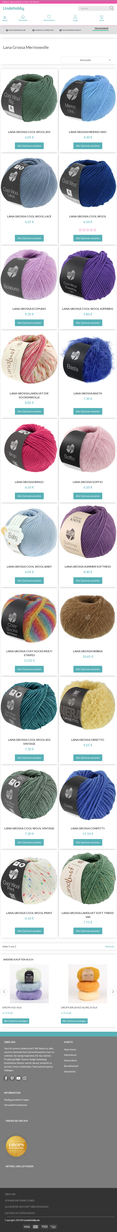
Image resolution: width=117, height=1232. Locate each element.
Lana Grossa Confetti (88, 828)
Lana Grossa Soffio (88, 482)
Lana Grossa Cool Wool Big (29, 132)
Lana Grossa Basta (88, 393)
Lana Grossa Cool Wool (87, 216)
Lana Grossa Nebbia (88, 651)
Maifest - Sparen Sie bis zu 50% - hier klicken (20, 2)
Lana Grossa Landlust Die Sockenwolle (29, 395)
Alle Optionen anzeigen (16, 1021)
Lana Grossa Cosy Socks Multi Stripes (29, 653)
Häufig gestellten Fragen (16, 1099)
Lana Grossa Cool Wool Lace (29, 216)
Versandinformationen (15, 1105)
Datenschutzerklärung (20, 1213)
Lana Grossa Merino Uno (88, 132)
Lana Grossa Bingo (29, 482)
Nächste (109, 946)
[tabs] (101, 19)
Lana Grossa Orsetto (87, 739)
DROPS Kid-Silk (12, 1007)
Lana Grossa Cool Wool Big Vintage (29, 741)
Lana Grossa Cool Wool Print (29, 913)
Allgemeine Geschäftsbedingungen (26, 1206)
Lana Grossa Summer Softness (88, 566)
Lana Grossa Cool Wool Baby (29, 566)
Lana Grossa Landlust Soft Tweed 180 (88, 915)
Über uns (10, 1194)
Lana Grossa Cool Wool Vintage (29, 828)
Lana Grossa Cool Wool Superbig (87, 308)
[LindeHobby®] (14, 7)
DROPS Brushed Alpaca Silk (79, 1007)
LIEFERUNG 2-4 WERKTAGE (44, 30)
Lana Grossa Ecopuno (29, 308)
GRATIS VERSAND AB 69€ (17, 30)
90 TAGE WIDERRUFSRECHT (71, 30)
